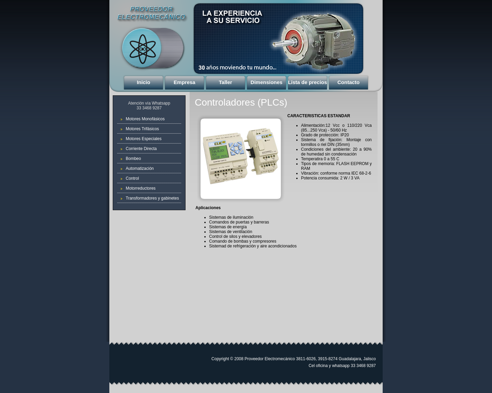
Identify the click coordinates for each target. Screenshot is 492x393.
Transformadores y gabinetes (152, 198)
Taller (225, 82)
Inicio (143, 82)
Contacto (349, 82)
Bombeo (133, 158)
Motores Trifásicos (142, 128)
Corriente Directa (141, 148)
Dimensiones (266, 82)
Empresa (184, 82)
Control (132, 178)
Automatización (140, 168)
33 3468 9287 (149, 108)
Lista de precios (307, 82)
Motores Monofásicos (145, 119)
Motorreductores (140, 188)
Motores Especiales (144, 138)
